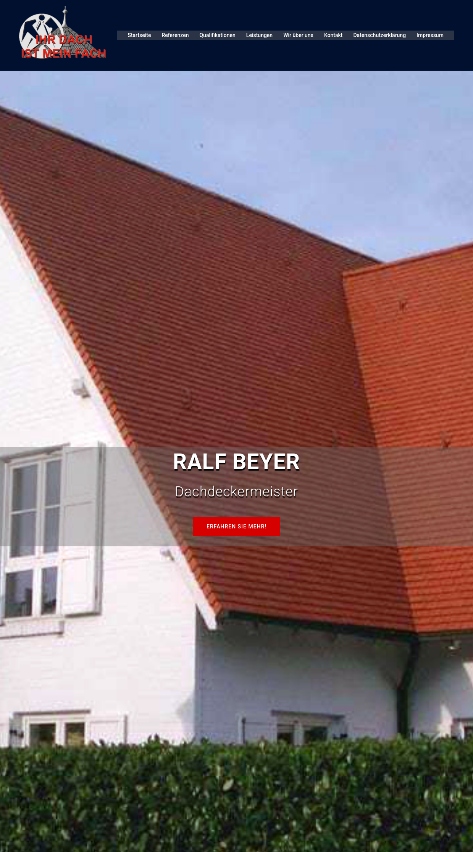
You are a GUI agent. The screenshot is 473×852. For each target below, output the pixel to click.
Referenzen (175, 35)
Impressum (430, 35)
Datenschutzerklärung (379, 35)
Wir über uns (298, 35)
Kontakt (333, 35)
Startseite (139, 35)
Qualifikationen (217, 35)
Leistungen (259, 35)
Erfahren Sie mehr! (236, 526)
